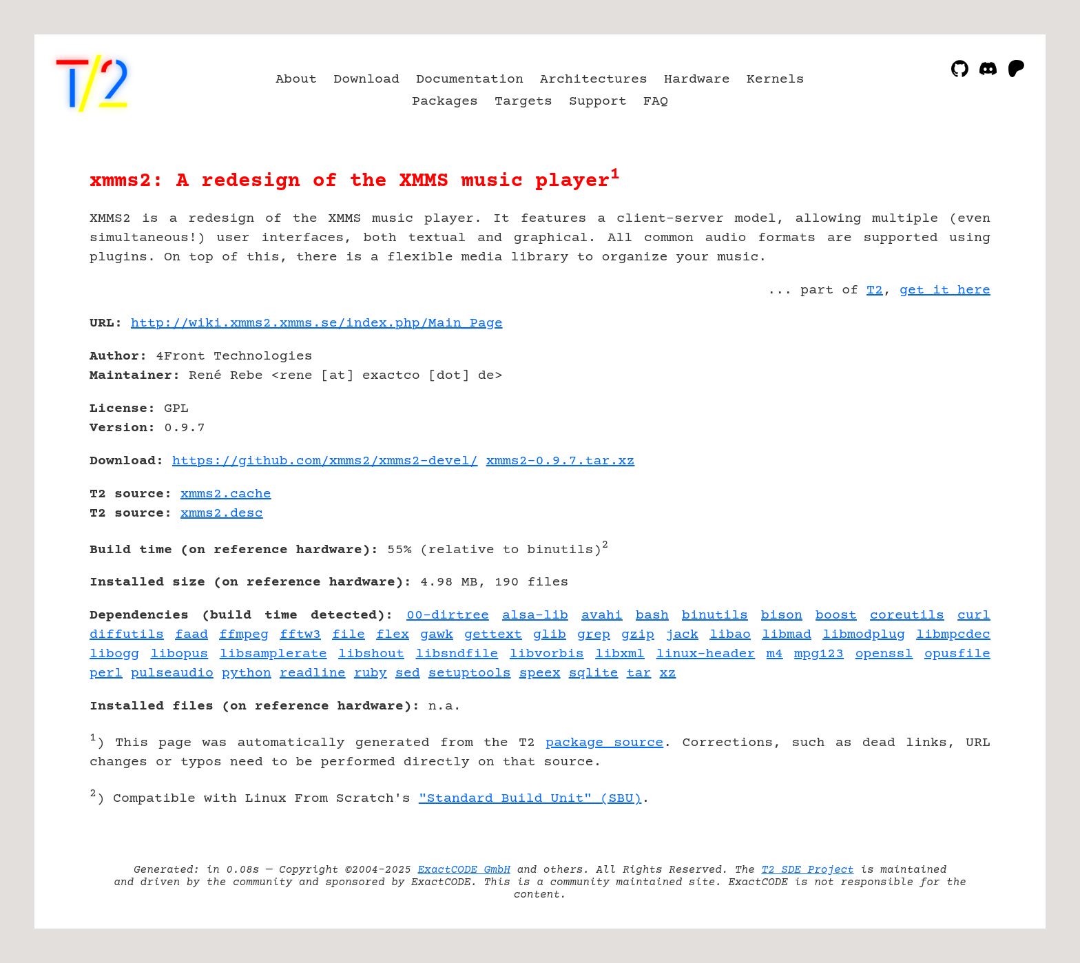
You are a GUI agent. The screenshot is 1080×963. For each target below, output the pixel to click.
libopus (179, 654)
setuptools (469, 673)
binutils (715, 615)
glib (549, 635)
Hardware (697, 79)
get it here (945, 290)
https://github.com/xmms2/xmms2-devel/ (325, 461)
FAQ (655, 102)
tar (639, 673)
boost (836, 615)
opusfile (957, 654)
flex (392, 635)
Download (366, 79)
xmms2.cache (225, 494)
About (296, 79)
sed (407, 673)
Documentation (469, 79)
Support (598, 102)
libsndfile (456, 654)
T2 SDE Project (807, 870)
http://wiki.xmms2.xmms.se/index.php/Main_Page (317, 323)
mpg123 (819, 654)
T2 (874, 290)
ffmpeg (244, 635)
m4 (775, 654)
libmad (786, 635)
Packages (445, 102)
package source (604, 743)
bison (781, 615)
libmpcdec (953, 635)
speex (540, 673)
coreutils (907, 615)
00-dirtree (447, 615)
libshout (371, 654)
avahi (602, 615)
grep (593, 635)
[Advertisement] (949, 403)
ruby (370, 673)
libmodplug (863, 635)
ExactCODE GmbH (464, 870)
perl (106, 673)
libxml (620, 654)
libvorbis (547, 654)
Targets (523, 102)
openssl (884, 654)
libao (730, 635)
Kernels (775, 79)
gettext (493, 635)
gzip (637, 635)
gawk (436, 635)
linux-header (706, 654)
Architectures (593, 79)
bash (652, 615)
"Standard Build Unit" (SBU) (530, 799)
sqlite (594, 673)
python (246, 673)
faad (191, 635)
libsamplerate (273, 654)
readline (313, 673)
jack (681, 635)
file (348, 635)
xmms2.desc (221, 513)
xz (668, 673)
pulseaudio (172, 673)
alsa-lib (535, 615)
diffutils (127, 635)
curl (973, 615)
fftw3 (300, 635)
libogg (114, 654)
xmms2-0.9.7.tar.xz (560, 461)
